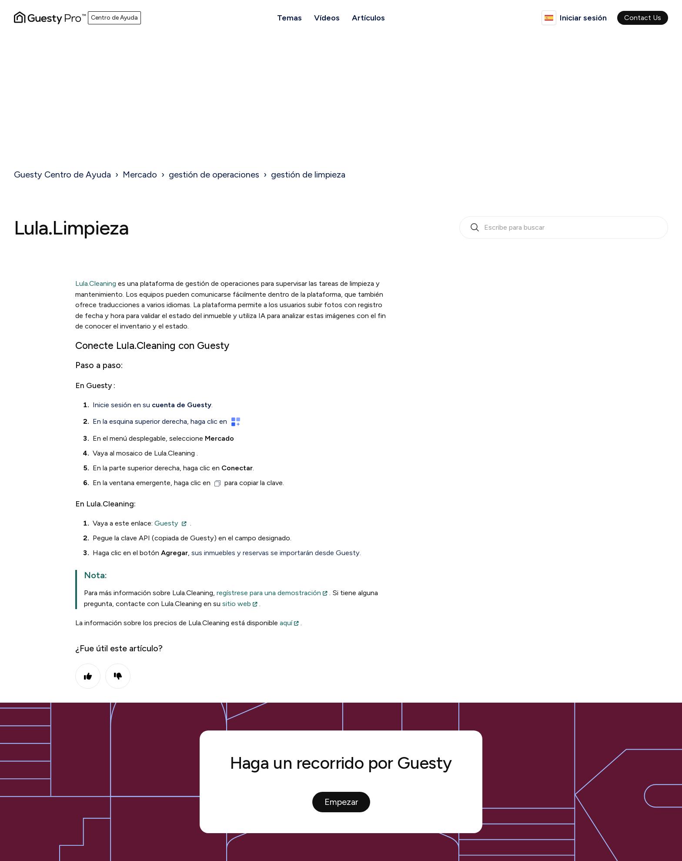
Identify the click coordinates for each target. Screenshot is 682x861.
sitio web (236, 604)
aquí (286, 623)
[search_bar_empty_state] (563, 227)
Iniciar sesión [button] (583, 18)
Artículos (368, 18)
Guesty (166, 523)
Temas (289, 18)
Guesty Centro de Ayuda (62, 174)
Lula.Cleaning (95, 283)
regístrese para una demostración (269, 593)
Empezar (341, 802)
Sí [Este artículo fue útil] (87, 676)
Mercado (140, 174)
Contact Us (642, 17)
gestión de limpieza (308, 174)
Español (549, 17)
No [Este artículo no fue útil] (117, 676)
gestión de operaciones (214, 174)
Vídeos (327, 18)
